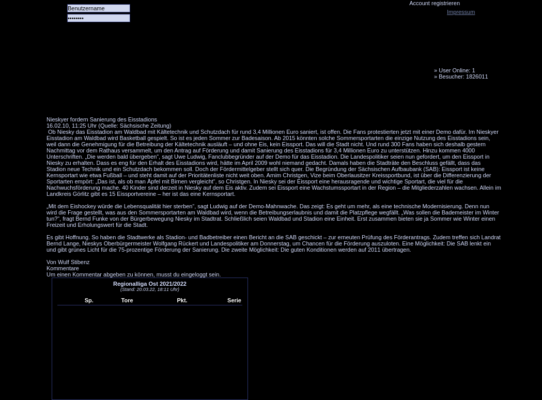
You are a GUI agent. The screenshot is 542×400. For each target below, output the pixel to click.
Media (269, 101)
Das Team (148, 101)
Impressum (461, 12)
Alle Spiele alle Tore (88, 101)
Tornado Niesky (273, 59)
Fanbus (309, 101)
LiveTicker (229, 101)
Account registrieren (434, 3)
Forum (188, 101)
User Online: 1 (457, 70)
